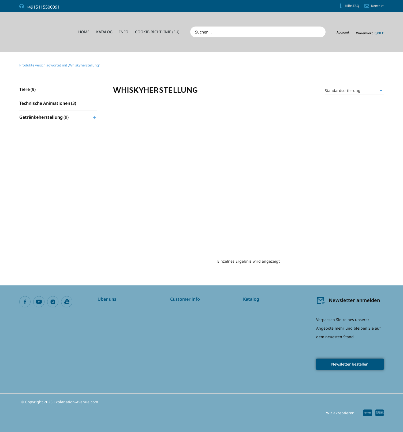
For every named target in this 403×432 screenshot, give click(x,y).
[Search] (320, 32)
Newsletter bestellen (349, 364)
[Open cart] (370, 32)
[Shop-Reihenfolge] (354, 90)
